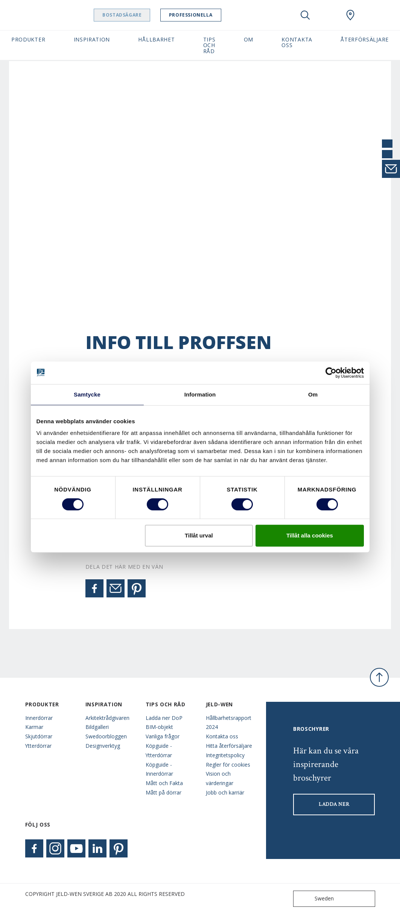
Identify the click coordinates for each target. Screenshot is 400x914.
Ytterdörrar (38, 745)
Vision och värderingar (219, 778)
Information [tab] (200, 394)
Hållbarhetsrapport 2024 (228, 722)
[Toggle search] (305, 15)
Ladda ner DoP (164, 717)
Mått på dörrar (163, 792)
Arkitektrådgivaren (107, 717)
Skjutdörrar (38, 736)
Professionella (209, 15)
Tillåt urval (199, 535)
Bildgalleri (97, 726)
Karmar (34, 726)
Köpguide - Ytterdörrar (159, 750)
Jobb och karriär (225, 792)
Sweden (315, 898)
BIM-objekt (159, 726)
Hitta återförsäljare (229, 745)
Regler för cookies (228, 764)
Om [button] (248, 39)
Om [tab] (313, 394)
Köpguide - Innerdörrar (159, 769)
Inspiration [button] (92, 39)
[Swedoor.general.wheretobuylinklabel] (350, 15)
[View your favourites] (327, 15)
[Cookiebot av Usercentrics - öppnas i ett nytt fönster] (331, 372)
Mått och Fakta (164, 783)
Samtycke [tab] (87, 394)
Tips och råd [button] (209, 45)
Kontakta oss (222, 736)
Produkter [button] (28, 39)
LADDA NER (334, 804)
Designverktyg (102, 745)
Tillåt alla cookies (309, 535)
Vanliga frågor (162, 736)
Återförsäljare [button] (365, 39)
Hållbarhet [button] (156, 39)
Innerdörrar (39, 717)
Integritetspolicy (225, 755)
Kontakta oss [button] (296, 42)
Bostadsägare (141, 15)
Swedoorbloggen (106, 736)
